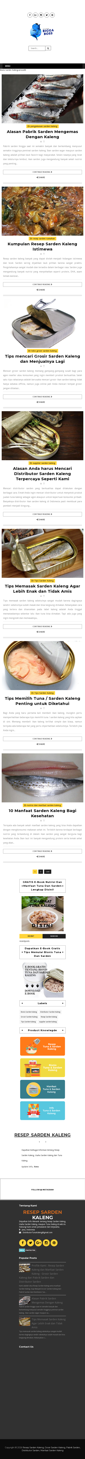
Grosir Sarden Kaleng (29, 1016)
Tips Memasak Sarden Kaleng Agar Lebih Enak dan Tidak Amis (49, 1323)
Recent (31, 936)
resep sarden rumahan (42, 238)
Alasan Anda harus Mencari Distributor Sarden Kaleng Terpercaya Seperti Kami (42, 473)
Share (42, 177)
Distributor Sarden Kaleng (50, 1011)
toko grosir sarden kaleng (42, 351)
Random (54, 936)
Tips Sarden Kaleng (43, 581)
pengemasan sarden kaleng (42, 126)
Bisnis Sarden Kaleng (29, 1011)
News (36, 1167)
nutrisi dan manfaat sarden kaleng (42, 805)
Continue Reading (42, 172)
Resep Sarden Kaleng (49, 1016)
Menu (7, 66)
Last (47, 872)
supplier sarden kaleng (42, 463)
